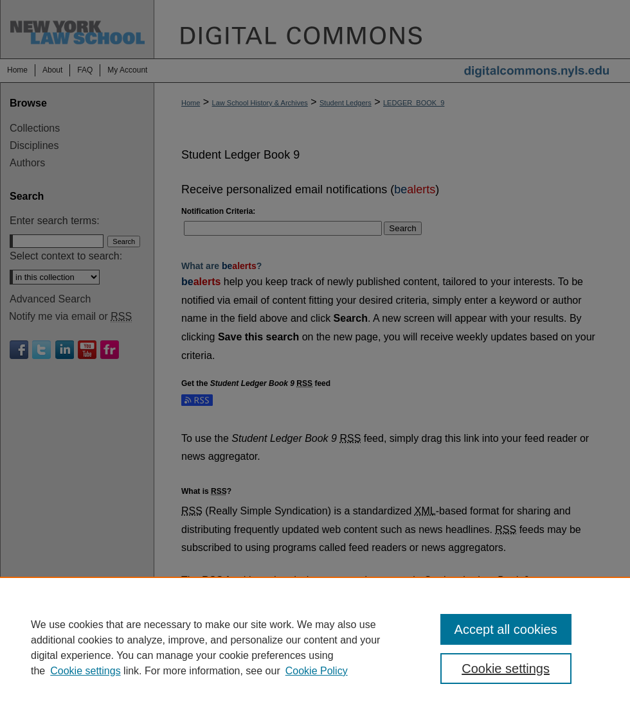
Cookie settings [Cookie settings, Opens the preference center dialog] (506, 668)
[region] (315, 647)
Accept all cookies (506, 629)
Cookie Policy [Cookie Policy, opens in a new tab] (316, 670)
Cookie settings (85, 670)
